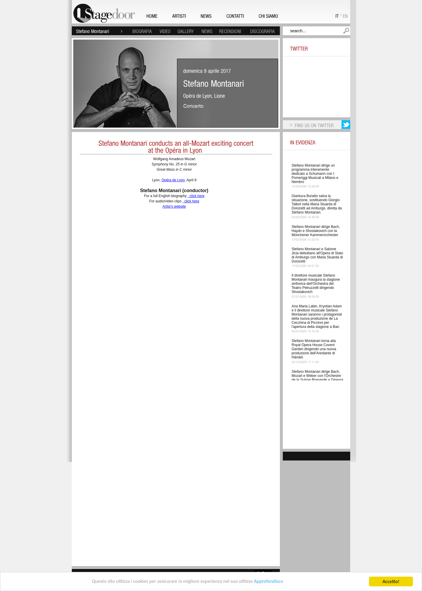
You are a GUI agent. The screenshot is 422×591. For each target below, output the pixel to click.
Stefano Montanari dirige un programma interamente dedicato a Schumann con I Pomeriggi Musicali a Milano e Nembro (315, 173)
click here (196, 196)
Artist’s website (174, 206)
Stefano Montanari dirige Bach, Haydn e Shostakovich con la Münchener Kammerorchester (316, 231)
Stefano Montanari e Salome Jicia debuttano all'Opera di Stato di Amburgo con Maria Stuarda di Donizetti (317, 255)
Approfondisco (269, 582)
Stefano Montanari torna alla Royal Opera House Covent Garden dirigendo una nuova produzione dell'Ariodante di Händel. (314, 349)
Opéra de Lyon (173, 180)
